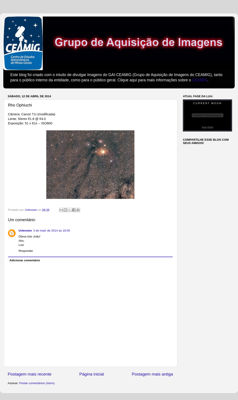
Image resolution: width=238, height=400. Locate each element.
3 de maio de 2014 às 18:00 (51, 230)
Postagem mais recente (29, 374)
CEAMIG (199, 80)
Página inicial (91, 374)
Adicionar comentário (24, 260)
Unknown (25, 230)
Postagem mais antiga (152, 374)
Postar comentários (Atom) (37, 383)
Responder (26, 250)
